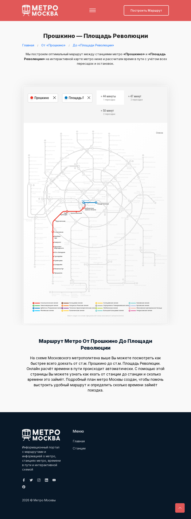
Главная (28, 45)
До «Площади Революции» (93, 45)
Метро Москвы (45, 500)
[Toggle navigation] (92, 10)
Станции (79, 448)
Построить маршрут (146, 10)
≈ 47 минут (135, 98)
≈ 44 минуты (108, 98)
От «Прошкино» (53, 45)
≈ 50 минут (108, 112)
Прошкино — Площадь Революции (94, 35)
